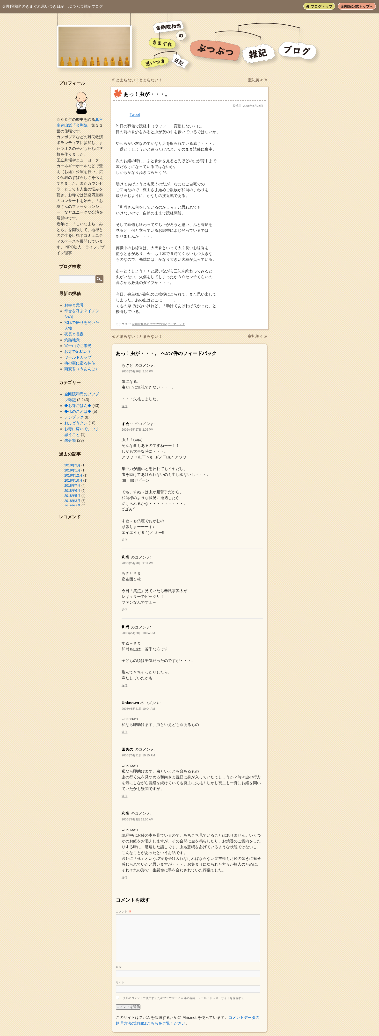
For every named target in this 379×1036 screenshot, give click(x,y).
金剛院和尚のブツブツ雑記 (149, 324)
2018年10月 (73, 480)
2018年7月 (72, 485)
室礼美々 (257, 80)
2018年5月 (72, 496)
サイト (120, 982)
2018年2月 (72, 506)
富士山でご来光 (77, 346)
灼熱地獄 (72, 340)
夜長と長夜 (74, 334)
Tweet (135, 115)
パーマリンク (176, 324)
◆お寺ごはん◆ (77, 406)
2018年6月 (72, 491)
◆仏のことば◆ (77, 411)
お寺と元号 (74, 305)
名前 (119, 967)
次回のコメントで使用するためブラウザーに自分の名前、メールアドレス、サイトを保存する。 (185, 998)
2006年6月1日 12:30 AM (137, 819)
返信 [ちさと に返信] (124, 406)
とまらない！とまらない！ (137, 80)
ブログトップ (319, 6)
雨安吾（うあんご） (81, 369)
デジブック (74, 417)
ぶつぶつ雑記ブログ (52, 6)
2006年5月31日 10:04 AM (138, 708)
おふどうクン (75, 423)
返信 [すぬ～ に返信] (124, 540)
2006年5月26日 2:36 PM (137, 371)
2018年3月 (72, 501)
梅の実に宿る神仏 (79, 363)
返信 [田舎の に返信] (124, 796)
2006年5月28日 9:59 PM (137, 563)
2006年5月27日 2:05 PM (137, 429)
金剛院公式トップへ (357, 6)
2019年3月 (72, 465)
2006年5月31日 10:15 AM (138, 755)
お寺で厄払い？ (77, 351)
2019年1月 (72, 470)
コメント (123, 911)
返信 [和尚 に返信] (124, 609)
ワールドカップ (77, 357)
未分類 (70, 440)
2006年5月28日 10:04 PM (138, 633)
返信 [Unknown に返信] (124, 732)
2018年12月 (73, 475)
